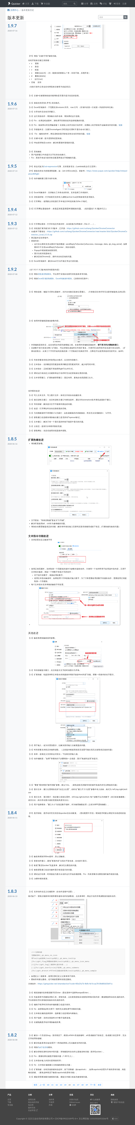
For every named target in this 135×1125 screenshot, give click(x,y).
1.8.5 (12, 438)
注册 (124, 3)
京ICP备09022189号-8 (65, 1118)
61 (52, 1085)
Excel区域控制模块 (46, 279)
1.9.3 (12, 223)
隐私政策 (114, 1099)
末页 (99, 1085)
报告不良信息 (117, 1102)
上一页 (42, 1085)
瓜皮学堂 (33, 1110)
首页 (35, 1085)
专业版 (45, 3)
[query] (111, 17)
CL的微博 (95, 1099)
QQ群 (72, 1105)
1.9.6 (12, 103)
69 (87, 1085)
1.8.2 (12, 1034)
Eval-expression (50, 166)
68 (82, 1085)
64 (65, 1085)
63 (61, 1085)
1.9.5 (12, 166)
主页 (25, 3)
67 (78, 1085)
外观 (50, 1105)
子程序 (51, 1102)
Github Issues (74, 1102)
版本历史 (31, 1107)
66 (74, 1085)
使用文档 (31, 1099)
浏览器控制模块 (44, 274)
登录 (117, 3)
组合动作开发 (33, 1102)
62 (57, 1085)
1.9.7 (12, 25)
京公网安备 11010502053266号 (93, 1118)
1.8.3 (12, 891)
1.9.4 (12, 209)
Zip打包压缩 (43, 1047)
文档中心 (13, 10)
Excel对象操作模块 (64, 279)
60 (48, 1085)
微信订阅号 (94, 1103)
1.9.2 (12, 269)
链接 (120, 125)
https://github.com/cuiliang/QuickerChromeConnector (91, 228)
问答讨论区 (73, 1099)
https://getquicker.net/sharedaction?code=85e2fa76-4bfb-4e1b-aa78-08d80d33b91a (75, 984)
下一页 (93, 1085)
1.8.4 (12, 812)
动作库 (51, 1099)
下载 (35, 3)
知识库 (31, 1105)
